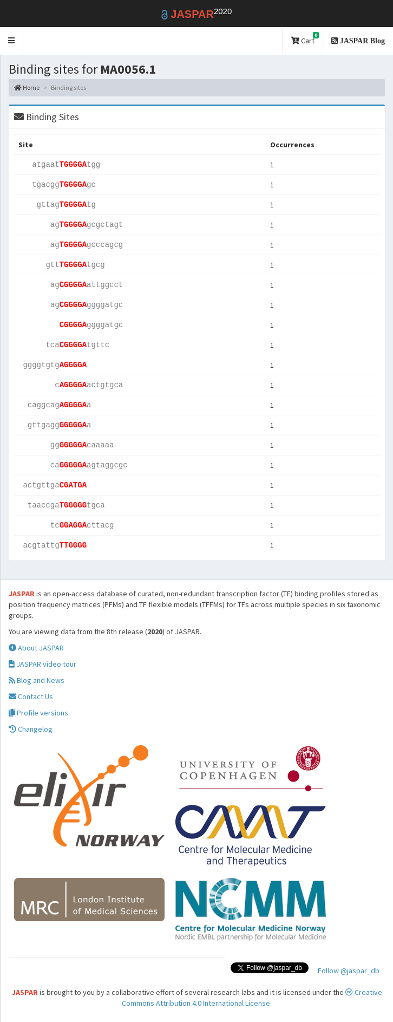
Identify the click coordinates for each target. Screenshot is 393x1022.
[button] (11, 41)
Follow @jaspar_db (348, 970)
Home (27, 87)
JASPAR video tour (42, 664)
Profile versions (38, 713)
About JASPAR (36, 648)
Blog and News (36, 680)
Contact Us (31, 696)
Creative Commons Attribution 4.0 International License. (252, 997)
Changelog (31, 729)
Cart (305, 38)
